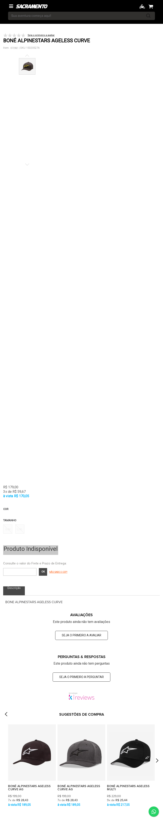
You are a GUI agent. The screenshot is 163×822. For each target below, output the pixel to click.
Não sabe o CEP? (58, 572)
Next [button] (157, 762)
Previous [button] (6, 715)
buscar (148, 16)
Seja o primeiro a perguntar (81, 677)
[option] (32, 765)
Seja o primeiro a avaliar (81, 635)
